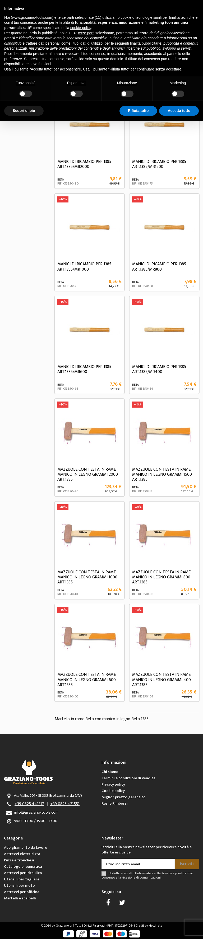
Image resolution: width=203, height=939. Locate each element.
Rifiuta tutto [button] (138, 110)
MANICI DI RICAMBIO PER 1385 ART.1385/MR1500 (159, 164)
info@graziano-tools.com (36, 812)
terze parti (86, 33)
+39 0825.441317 (29, 804)
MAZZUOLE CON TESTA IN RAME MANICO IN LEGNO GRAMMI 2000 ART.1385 (87, 474)
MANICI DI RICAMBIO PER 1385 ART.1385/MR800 (159, 267)
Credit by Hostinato (149, 925)
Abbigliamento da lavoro (25, 847)
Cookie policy (113, 790)
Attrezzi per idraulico (23, 873)
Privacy (167, 873)
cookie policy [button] (80, 28)
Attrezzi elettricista (22, 854)
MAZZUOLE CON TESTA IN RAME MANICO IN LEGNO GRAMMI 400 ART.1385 (161, 679)
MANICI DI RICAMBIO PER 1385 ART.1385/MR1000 (84, 267)
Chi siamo (110, 771)
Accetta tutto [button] (179, 110)
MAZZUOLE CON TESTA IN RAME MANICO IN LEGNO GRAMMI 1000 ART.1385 (87, 577)
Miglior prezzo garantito (124, 797)
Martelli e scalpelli (20, 898)
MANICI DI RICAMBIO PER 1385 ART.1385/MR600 (84, 369)
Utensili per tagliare (21, 879)
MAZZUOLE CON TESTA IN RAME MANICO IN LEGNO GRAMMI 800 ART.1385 (161, 577)
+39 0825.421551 (65, 804)
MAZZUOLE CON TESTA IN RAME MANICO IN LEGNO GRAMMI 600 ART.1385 (86, 679)
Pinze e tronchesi (19, 860)
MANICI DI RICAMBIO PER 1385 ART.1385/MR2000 (84, 164)
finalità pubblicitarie (145, 43)
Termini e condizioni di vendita (128, 778)
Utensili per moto (19, 885)
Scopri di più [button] (24, 110)
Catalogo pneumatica (23, 866)
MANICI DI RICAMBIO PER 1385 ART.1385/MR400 (159, 369)
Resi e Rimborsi (115, 803)
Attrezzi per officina (21, 892)
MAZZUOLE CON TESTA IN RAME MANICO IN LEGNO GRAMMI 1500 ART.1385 (162, 474)
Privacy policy (113, 784)
